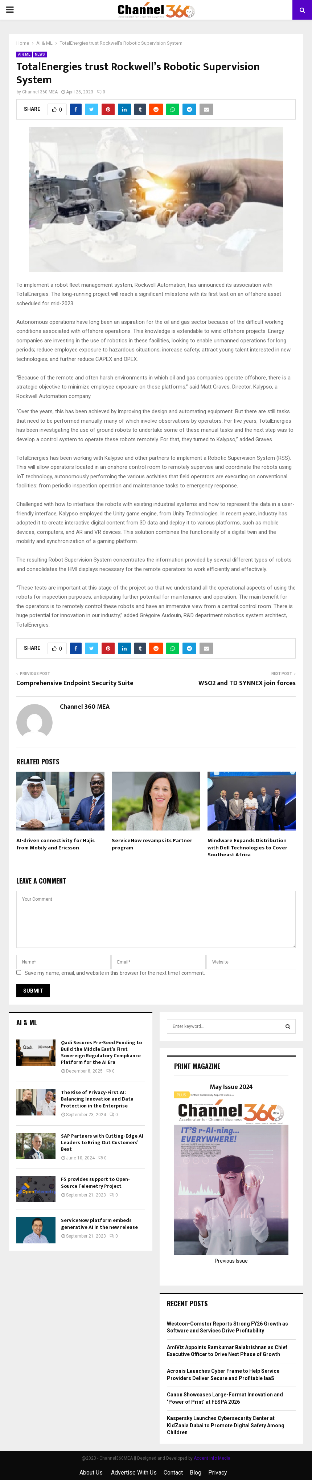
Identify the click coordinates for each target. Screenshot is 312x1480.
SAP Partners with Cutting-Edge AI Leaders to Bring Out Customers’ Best (102, 1142)
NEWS (40, 54)
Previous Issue (231, 1261)
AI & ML (24, 54)
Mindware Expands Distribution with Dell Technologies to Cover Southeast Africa (247, 847)
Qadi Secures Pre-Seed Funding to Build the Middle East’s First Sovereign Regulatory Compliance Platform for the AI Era (101, 1052)
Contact (173, 1472)
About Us (91, 1472)
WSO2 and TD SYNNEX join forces (247, 683)
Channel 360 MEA (40, 91)
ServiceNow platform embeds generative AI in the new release (99, 1223)
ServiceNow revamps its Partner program (152, 844)
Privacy (217, 1472)
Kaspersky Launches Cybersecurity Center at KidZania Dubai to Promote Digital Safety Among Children (225, 1425)
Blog (195, 1472)
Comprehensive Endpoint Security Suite (75, 683)
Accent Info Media (212, 1458)
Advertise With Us (134, 1472)
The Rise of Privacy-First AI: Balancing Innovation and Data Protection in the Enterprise (97, 1099)
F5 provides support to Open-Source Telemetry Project (95, 1182)
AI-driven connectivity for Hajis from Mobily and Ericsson (55, 844)
